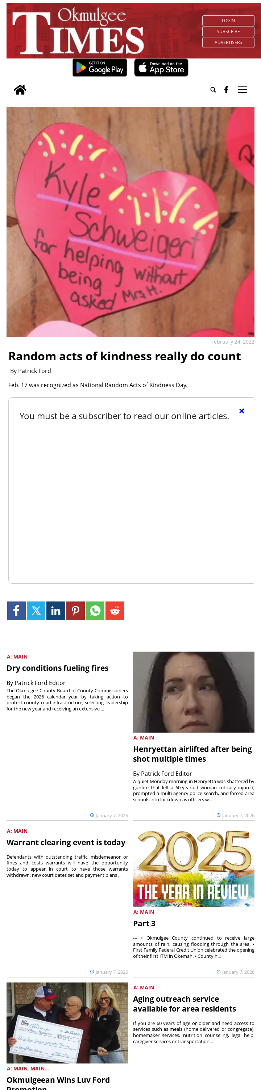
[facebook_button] (226, 89)
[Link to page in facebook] (16, 610)
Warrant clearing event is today (66, 842)
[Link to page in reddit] (114, 610)
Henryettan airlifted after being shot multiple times (192, 754)
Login (228, 20)
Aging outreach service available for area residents (184, 1004)
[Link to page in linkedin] (55, 610)
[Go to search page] (213, 89)
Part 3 (144, 923)
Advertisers (228, 42)
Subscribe (228, 31)
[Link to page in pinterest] (75, 610)
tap (242, 90)
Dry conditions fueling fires (57, 668)
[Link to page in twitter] (36, 610)
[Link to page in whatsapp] (95, 610)
